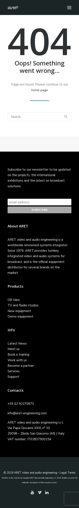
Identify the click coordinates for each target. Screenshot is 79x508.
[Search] (39, 116)
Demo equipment (20, 316)
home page (39, 90)
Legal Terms (68, 473)
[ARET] (13, 7)
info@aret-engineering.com (27, 413)
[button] (69, 7)
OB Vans (14, 300)
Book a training (18, 354)
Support (13, 377)
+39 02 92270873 (21, 404)
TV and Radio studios (23, 305)
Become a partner (21, 366)
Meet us (14, 349)
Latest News (17, 343)
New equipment (19, 311)
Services (14, 371)
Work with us (17, 360)
